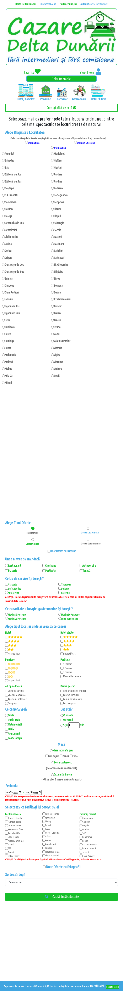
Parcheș (58, 174)
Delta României (61, 79)
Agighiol (9, 153)
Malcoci (9, 362)
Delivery (65, 588)
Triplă (11, 729)
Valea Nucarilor (62, 341)
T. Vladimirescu (62, 299)
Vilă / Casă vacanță (17, 694)
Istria (7, 320)
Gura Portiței (12, 292)
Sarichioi (58, 250)
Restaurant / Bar (15, 829)
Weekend (68, 720)
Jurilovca (10, 327)
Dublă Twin (14, 720)
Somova (58, 285)
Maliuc (8, 368)
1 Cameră (67, 663)
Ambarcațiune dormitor (74, 690)
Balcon (85, 840)
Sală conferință (52, 813)
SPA (9, 848)
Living (48, 821)
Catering (65, 592)
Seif (84, 833)
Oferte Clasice (32, 543)
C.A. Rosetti (11, 195)
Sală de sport (14, 856)
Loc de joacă (13, 836)
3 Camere (67, 672)
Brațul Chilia (34, 142)
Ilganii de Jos (12, 306)
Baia (7, 167)
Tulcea (57, 320)
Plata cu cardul (52, 855)
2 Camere (67, 668)
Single (11, 715)
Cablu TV (86, 821)
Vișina (57, 355)
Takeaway (66, 584)
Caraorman (10, 202)
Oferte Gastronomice (88, 543)
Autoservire (13, 592)
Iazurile (9, 299)
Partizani (58, 188)
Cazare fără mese (63, 774)
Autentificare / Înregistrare (94, 4)
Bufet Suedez (14, 588)
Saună (11, 852)
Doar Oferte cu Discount (63, 551)
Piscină (11, 844)
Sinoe (57, 278)
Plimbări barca (14, 821)
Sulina (57, 292)
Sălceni (58, 237)
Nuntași (58, 167)
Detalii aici (97, 986)
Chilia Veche (11, 237)
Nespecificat (14, 653)
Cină (75, 756)
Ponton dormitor (71, 694)
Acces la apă (50, 844)
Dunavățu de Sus (14, 271)
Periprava (59, 202)
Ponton (48, 840)
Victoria (58, 348)
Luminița (9, 341)
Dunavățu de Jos (14, 264)
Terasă (48, 825)
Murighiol (59, 153)
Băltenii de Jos (13, 174)
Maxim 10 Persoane (17, 614)
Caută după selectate (61, 896)
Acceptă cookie (112, 986)
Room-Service (88, 856)
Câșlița (8, 216)
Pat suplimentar (89, 844)
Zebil (56, 375)
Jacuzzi (85, 852)
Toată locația (15, 738)
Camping (12, 703)
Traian (57, 313)
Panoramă (87, 836)
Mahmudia (10, 355)
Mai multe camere (72, 676)
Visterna (58, 362)
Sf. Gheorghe (61, 264)
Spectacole (50, 817)
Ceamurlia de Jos (14, 223)
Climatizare (87, 818)
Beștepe (9, 188)
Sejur (65, 725)
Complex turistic (16, 690)
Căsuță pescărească (72, 699)
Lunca (8, 348)
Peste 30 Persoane (69, 618)
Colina (8, 244)
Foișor (47, 829)
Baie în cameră (89, 848)
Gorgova (9, 285)
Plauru (57, 209)
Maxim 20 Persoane (17, 618)
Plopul (57, 216)
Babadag (9, 160)
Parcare (48, 847)
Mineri (8, 382)
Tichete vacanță (52, 851)
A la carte (12, 584)
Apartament (14, 733)
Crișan (8, 257)
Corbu (8, 250)
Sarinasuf (59, 257)
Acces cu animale (15, 840)
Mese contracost (62, 762)
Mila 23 (8, 375)
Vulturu (58, 368)
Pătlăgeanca (61, 195)
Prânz (65, 756)
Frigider (86, 825)
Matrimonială (15, 724)
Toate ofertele (32, 532)
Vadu (56, 334)
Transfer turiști (15, 818)
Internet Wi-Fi (14, 825)
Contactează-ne (48, 4)
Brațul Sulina (60, 147)
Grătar (48, 836)
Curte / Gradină (52, 832)
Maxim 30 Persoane (70, 614)
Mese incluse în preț (63, 750)
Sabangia (59, 223)
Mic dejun (53, 756)
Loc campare (69, 703)
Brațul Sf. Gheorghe (86, 142)
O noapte (68, 715)
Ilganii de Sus (12, 313)
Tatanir (57, 306)
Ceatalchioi (11, 230)
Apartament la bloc (17, 699)
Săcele (57, 230)
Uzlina (57, 327)
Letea (8, 334)
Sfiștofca (59, 271)
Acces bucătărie (15, 833)
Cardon (9, 209)
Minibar (86, 829)
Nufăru (57, 160)
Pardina (58, 181)
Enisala (8, 278)
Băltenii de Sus (13, 181)
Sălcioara (59, 244)
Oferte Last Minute (88, 532)
